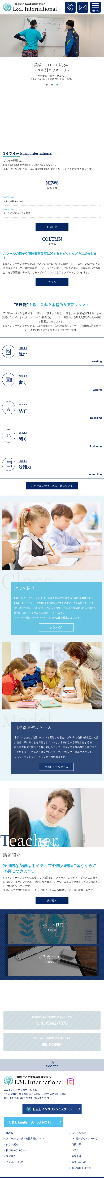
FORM (55, 1044)
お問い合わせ (79, 1162)
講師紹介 (52, 900)
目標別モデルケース (56, 766)
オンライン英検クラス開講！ (17, 213)
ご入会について (14, 1162)
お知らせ (52, 226)
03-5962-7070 (54, 1023)
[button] (47, 85)
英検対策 (76, 1144)
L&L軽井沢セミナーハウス (86, 1138)
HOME (9, 1132)
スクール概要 (79, 1132)
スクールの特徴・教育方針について (52, 485)
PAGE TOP (52, 1066)
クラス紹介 (56, 627)
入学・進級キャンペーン (15, 201)
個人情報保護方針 (81, 1168)
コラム (52, 282)
